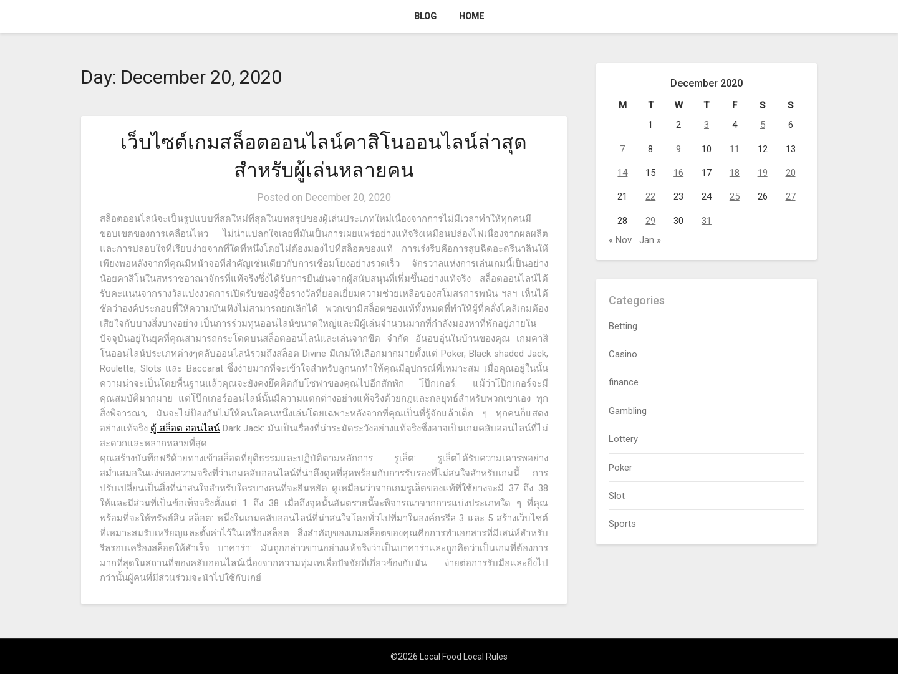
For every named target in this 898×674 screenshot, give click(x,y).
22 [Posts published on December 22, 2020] (650, 196)
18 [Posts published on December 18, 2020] (735, 172)
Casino (623, 354)
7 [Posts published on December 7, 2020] (622, 149)
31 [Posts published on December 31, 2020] (707, 220)
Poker (620, 467)
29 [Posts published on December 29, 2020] (650, 220)
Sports (622, 523)
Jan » (650, 240)
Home (471, 16)
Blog (425, 16)
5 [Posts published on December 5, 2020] (762, 124)
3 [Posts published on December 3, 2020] (706, 124)
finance (624, 382)
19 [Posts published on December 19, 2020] (763, 172)
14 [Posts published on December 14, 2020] (622, 172)
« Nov (620, 240)
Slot (617, 495)
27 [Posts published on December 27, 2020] (791, 196)
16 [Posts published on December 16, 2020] (678, 172)
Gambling (628, 410)
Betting (623, 326)
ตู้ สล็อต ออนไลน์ (185, 428)
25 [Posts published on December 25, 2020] (735, 196)
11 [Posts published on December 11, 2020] (735, 149)
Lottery (623, 439)
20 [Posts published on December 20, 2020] (791, 172)
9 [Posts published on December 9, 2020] (678, 149)
